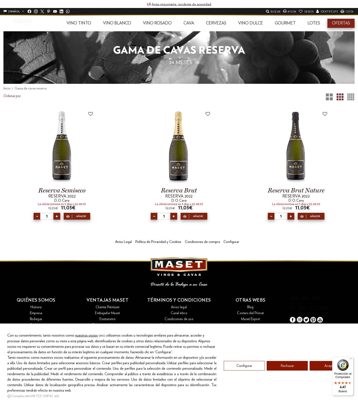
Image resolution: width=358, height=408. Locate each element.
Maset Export (250, 319)
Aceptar (330, 385)
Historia (36, 307)
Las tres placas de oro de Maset (107, 331)
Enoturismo (108, 319)
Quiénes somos (36, 300)
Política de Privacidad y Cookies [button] (158, 242)
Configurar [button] (231, 242)
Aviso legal (179, 307)
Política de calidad (179, 331)
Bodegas (36, 319)
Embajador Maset (107, 313)
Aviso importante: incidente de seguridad (181, 4)
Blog (250, 307)
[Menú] (350, 359)
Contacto (36, 325)
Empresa (36, 313)
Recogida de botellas (107, 337)
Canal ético (179, 313)
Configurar (244, 385)
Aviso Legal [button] (123, 242)
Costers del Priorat (250, 313)
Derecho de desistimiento (179, 325)
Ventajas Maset (108, 300)
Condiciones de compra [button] (202, 242)
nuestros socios (86, 355)
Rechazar (287, 385)
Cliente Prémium (108, 307)
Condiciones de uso (179, 319)
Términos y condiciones (179, 300)
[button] (79, 23)
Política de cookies (179, 337)
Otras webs (251, 300)
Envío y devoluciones (107, 325)
